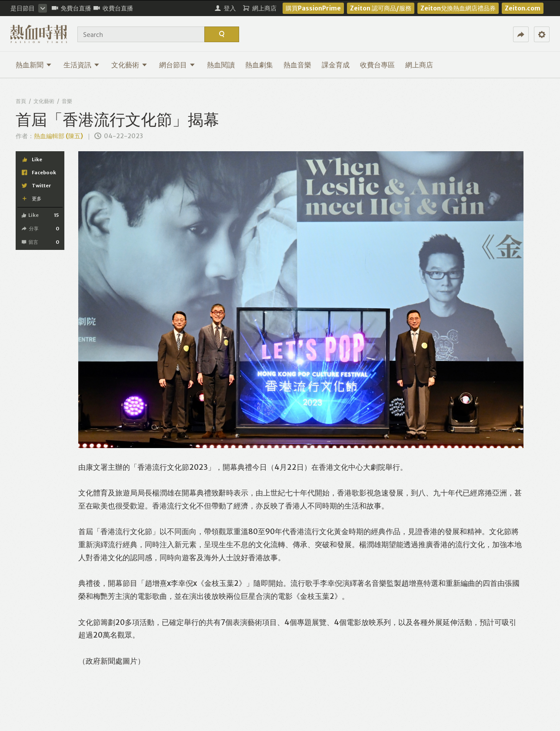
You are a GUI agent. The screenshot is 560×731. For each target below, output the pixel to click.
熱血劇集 (259, 64)
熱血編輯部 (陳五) (58, 136)
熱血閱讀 (221, 64)
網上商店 (419, 64)
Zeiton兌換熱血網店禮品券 (458, 8)
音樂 (67, 101)
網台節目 (177, 64)
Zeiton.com (522, 8)
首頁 (21, 101)
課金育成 (336, 64)
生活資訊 (81, 64)
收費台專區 (377, 64)
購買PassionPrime (313, 8)
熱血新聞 (34, 64)
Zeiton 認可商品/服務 (380, 8)
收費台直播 (113, 8)
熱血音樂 (297, 64)
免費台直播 (71, 8)
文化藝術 (129, 64)
